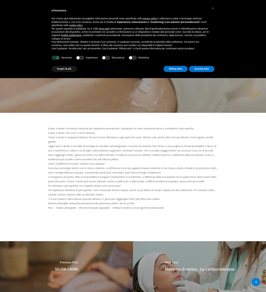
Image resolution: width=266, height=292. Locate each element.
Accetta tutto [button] (201, 68)
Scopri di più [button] (64, 68)
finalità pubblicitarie (71, 35)
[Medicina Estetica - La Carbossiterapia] (199, 266)
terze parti (104, 28)
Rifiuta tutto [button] (175, 68)
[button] (212, 8)
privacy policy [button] (150, 18)
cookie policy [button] (76, 25)
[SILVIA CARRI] (66, 266)
